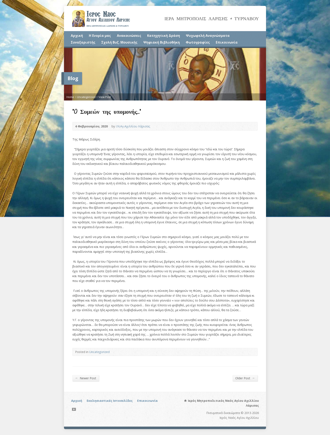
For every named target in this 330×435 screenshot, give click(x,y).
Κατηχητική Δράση (163, 35)
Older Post (245, 378)
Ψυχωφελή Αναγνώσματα (208, 35)
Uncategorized (86, 97)
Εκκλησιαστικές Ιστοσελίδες (110, 401)
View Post (104, 97)
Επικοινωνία (227, 42)
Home (70, 97)
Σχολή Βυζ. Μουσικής (119, 42)
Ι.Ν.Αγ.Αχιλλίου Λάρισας (133, 126)
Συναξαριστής (83, 42)
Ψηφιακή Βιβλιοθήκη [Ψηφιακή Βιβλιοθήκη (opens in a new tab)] (161, 42)
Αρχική (77, 35)
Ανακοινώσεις (129, 35)
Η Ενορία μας (100, 35)
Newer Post (85, 378)
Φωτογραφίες (198, 42)
